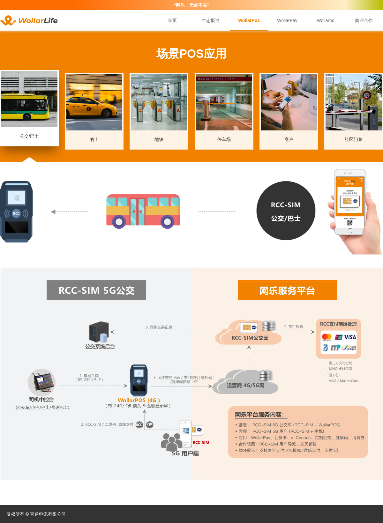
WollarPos (249, 20)
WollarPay (287, 20)
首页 (172, 20)
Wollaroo (325, 20)
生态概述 (211, 20)
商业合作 (364, 20)
